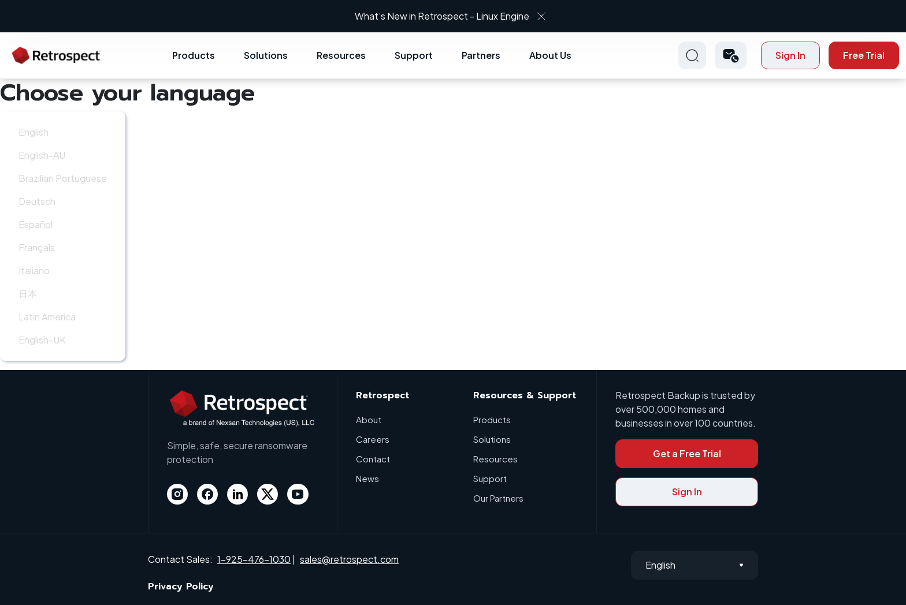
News (367, 478)
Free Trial (864, 55)
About (368, 419)
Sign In (790, 55)
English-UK (42, 340)
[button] (731, 55)
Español (35, 224)
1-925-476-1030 (254, 559)
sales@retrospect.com (349, 559)
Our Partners (498, 497)
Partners (481, 55)
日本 (27, 293)
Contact (373, 458)
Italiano (34, 270)
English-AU (41, 155)
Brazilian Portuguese (62, 178)
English (33, 132)
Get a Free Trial (687, 453)
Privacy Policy (181, 586)
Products (193, 55)
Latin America (47, 317)
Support (414, 55)
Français (36, 247)
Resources (341, 55)
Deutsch (36, 201)
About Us (550, 55)
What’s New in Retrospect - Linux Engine (442, 16)
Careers (372, 439)
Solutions (266, 55)
